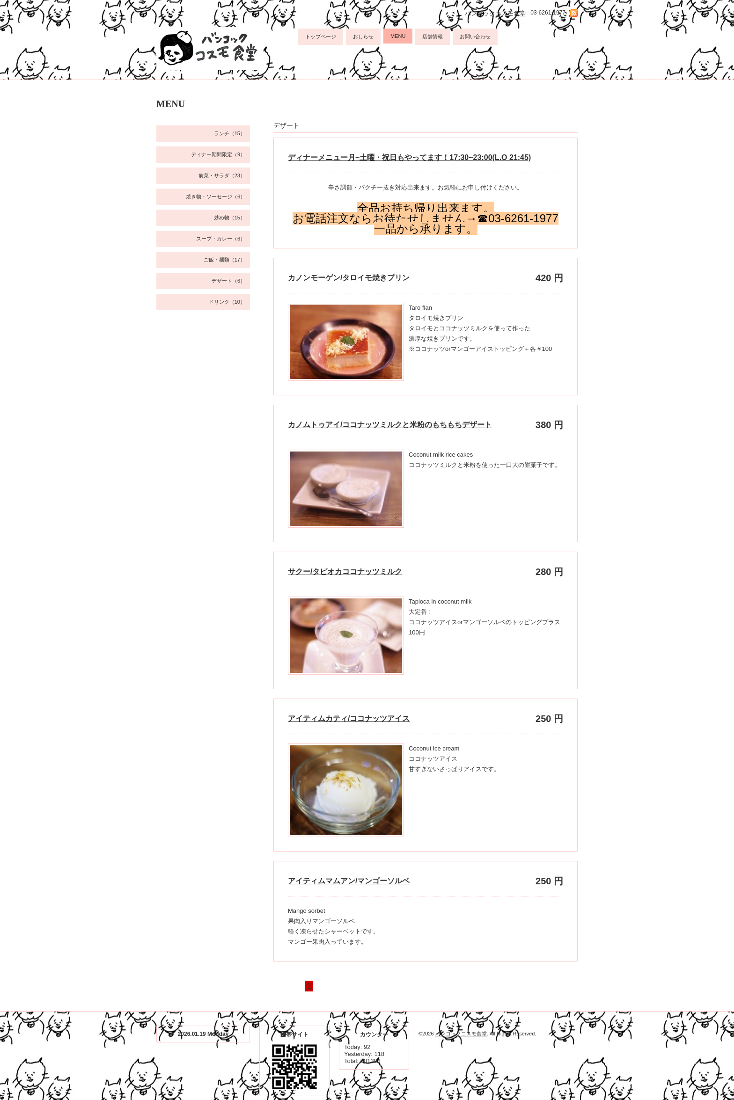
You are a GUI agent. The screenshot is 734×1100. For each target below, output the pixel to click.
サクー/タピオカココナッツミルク (345, 571)
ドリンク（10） (227, 302)
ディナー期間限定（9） (218, 154)
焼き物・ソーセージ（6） (215, 196)
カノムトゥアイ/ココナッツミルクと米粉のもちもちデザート (390, 425)
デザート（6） (228, 281)
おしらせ (363, 36)
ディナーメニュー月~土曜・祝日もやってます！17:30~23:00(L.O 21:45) (409, 157)
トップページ (320, 36)
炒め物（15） (229, 217)
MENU (397, 36)
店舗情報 (432, 36)
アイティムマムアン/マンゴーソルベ (349, 881)
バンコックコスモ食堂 (461, 1033)
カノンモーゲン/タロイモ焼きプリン (349, 278)
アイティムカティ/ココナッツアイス (349, 718)
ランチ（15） (229, 133)
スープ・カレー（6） (220, 238)
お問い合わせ (475, 36)
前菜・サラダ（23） (221, 175)
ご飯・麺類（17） (224, 259)
